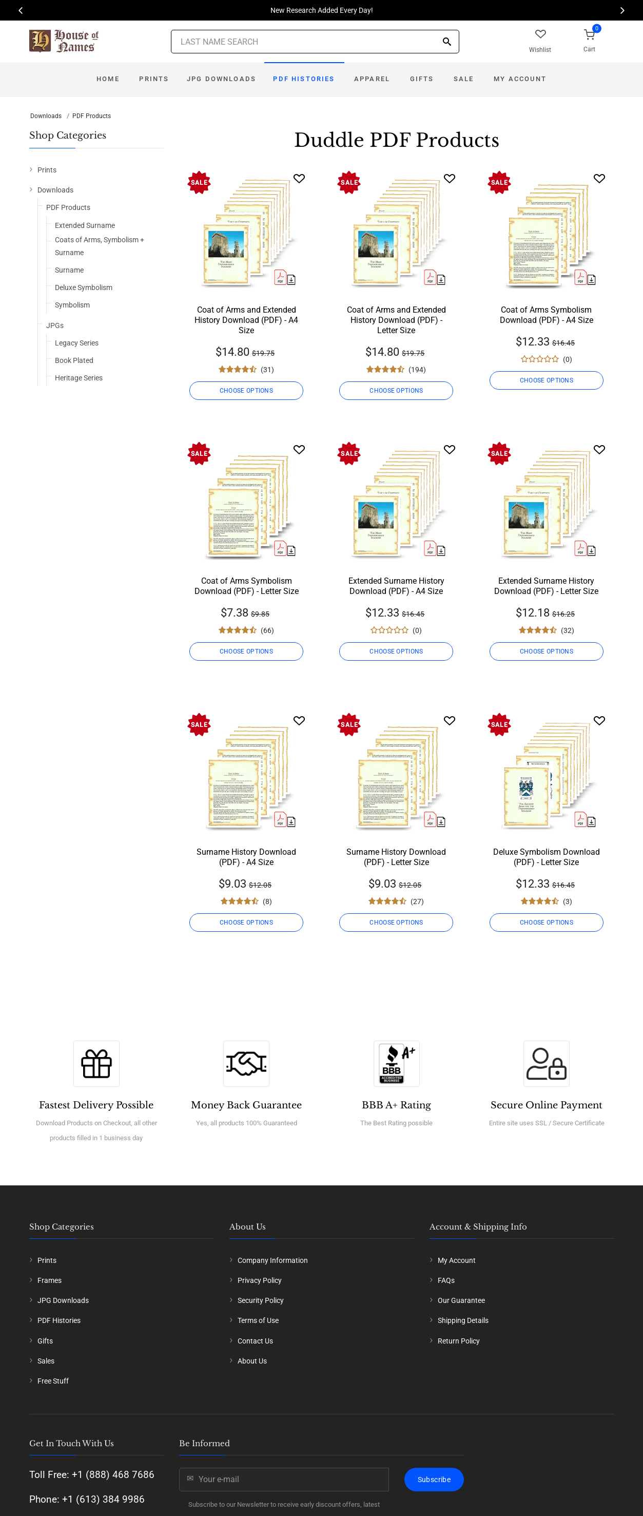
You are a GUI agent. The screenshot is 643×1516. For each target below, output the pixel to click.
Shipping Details (463, 1320)
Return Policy (459, 1341)
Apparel (372, 79)
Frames (49, 1280)
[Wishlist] (299, 178)
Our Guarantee (461, 1300)
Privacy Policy (260, 1280)
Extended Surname (85, 225)
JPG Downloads (221, 79)
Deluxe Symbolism (83, 287)
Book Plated (74, 360)
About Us (252, 1361)
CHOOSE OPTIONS (246, 390)
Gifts (422, 79)
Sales (45, 1361)
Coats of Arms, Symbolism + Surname (99, 246)
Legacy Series (77, 343)
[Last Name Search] (315, 41)
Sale (464, 79)
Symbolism (72, 305)
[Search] (447, 42)
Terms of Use (258, 1320)
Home (108, 79)
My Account (520, 79)
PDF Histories (304, 79)
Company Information (273, 1260)
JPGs (55, 325)
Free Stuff (53, 1381)
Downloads (46, 116)
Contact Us (255, 1341)
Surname (69, 270)
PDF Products (91, 116)
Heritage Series (79, 378)
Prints (154, 79)
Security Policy (261, 1300)
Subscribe (434, 1479)
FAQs (446, 1280)
